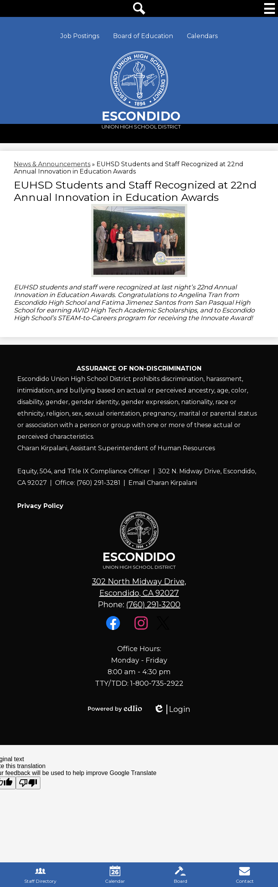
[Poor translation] (28, 783)
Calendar (115, 874)
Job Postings (79, 36)
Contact (245, 874)
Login (171, 709)
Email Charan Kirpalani (162, 482)
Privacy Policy (40, 505)
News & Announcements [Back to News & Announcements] (52, 164)
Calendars (202, 36)
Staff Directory (40, 874)
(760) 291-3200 (153, 604)
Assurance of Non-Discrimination (139, 368)
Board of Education (143, 36)
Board (180, 874)
